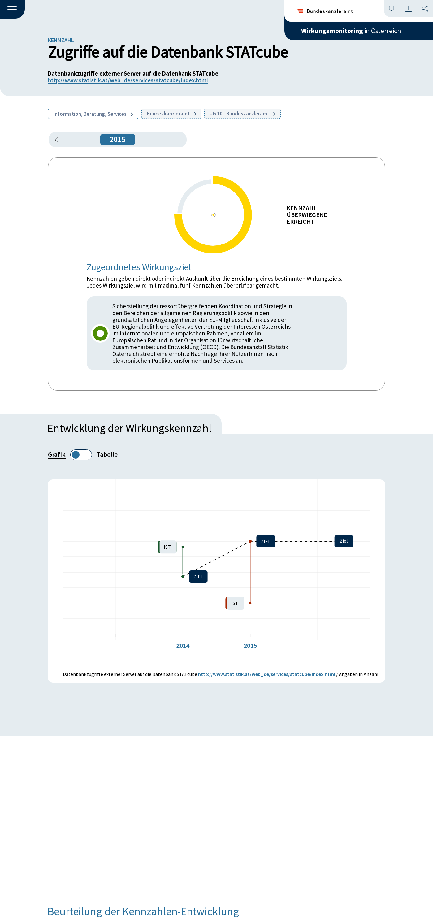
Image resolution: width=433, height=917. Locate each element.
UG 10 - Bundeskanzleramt (242, 113)
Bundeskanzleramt (171, 113)
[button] (12, 9)
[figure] (216, 572)
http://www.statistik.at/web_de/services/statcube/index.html (128, 80)
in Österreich (351, 30)
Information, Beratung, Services (93, 113)
